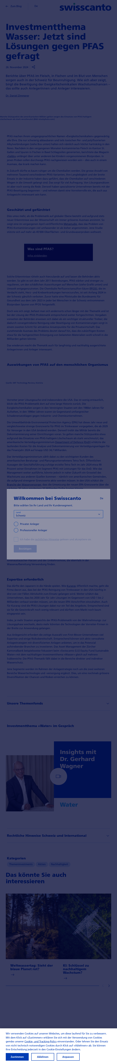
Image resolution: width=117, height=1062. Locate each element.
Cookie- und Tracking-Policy (40, 1041)
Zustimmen (17, 1056)
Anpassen (68, 1056)
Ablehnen (42, 1056)
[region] (58, 1045)
